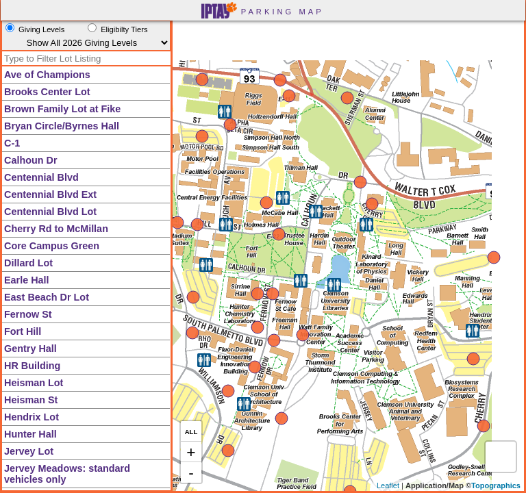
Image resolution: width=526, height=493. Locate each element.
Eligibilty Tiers (124, 29)
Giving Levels (41, 29)
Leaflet (388, 485)
